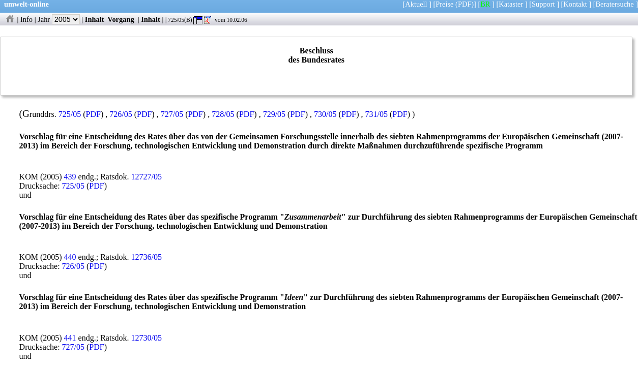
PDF (93, 114)
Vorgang (121, 19)
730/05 (325, 114)
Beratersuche (615, 4)
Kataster (511, 4)
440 (70, 257)
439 (70, 176)
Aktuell (416, 4)
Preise (444, 4)
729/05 (274, 114)
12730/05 (146, 337)
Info (26, 19)
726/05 (120, 114)
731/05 (376, 114)
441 (70, 337)
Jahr (59, 19)
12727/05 (146, 176)
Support (543, 4)
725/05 (70, 114)
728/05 (223, 114)
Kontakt (575, 4)
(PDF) (464, 4)
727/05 (172, 114)
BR (485, 4)
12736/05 (146, 257)
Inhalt (94, 19)
